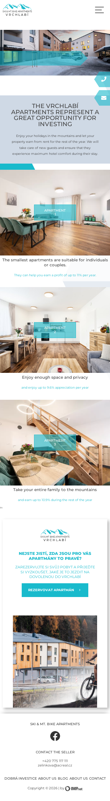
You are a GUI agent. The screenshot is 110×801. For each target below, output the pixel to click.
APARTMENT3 (55, 442)
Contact (97, 778)
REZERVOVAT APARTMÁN (55, 590)
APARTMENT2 (55, 330)
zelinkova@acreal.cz (55, 765)
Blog (63, 778)
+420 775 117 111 (55, 761)
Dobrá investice (20, 778)
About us (47, 778)
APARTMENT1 (55, 212)
